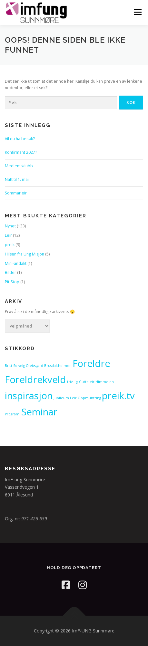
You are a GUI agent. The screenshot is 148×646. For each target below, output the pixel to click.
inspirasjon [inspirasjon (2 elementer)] (29, 395)
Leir (8, 235)
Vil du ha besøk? (20, 138)
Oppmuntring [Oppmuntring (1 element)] (89, 398)
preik (10, 244)
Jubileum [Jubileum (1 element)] (61, 398)
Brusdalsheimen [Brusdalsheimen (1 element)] (58, 365)
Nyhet (10, 226)
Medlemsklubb (19, 166)
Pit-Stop (12, 282)
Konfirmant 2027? (21, 152)
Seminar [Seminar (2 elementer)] (39, 411)
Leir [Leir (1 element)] (73, 398)
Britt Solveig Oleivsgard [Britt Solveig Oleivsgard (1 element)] (24, 365)
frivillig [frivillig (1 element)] (72, 382)
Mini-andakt (15, 263)
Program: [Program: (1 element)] (12, 414)
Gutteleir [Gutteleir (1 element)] (86, 382)
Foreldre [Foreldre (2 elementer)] (91, 363)
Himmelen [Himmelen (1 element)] (104, 382)
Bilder (10, 272)
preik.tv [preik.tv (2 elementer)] (118, 395)
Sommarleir (16, 193)
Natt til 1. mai (17, 179)
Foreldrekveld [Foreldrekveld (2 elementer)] (35, 379)
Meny (137, 12)
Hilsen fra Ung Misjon (24, 254)
